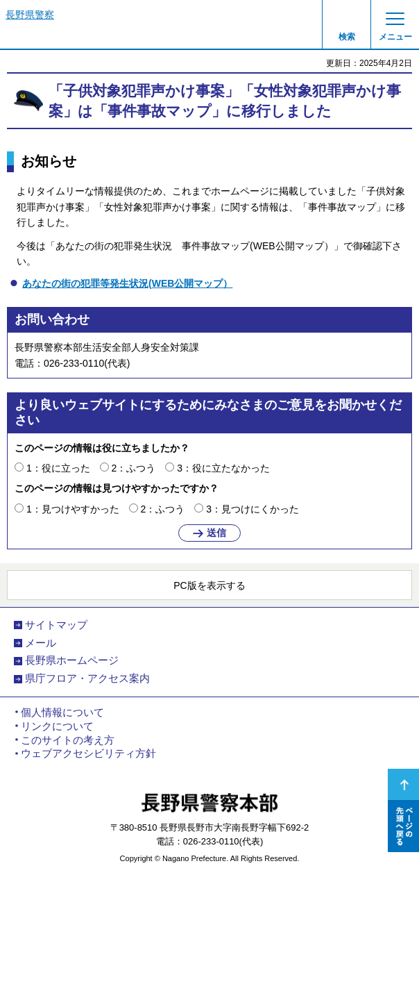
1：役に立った (58, 468)
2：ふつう (134, 468)
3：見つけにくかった (252, 509)
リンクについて (57, 726)
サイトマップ (56, 625)
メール (40, 643)
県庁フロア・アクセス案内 (87, 678)
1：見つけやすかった (72, 509)
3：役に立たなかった (223, 468)
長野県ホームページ (72, 660)
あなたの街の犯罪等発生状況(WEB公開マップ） (127, 283)
